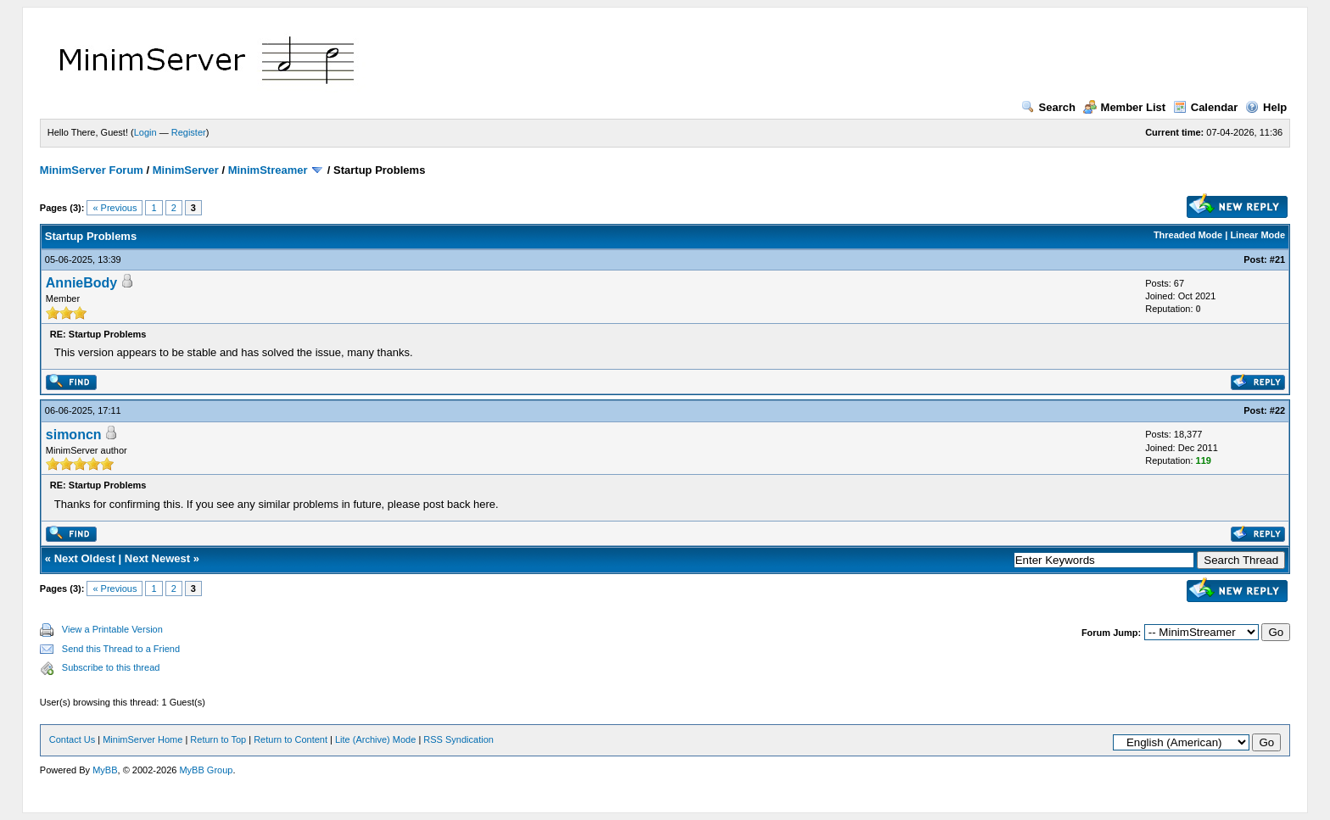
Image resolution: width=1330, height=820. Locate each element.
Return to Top (218, 739)
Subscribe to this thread (111, 667)
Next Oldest (84, 558)
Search (1048, 107)
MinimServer (186, 170)
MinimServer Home (142, 739)
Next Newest (157, 558)
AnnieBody (81, 283)
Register (188, 132)
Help (1266, 107)
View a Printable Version (112, 629)
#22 (1277, 410)
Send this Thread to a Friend (121, 649)
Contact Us (72, 739)
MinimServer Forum (91, 170)
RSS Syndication (458, 739)
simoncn (74, 434)
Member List (1124, 107)
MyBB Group (205, 770)
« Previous (114, 208)
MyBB (104, 770)
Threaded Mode (1188, 235)
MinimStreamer (268, 170)
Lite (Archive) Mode (375, 739)
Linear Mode (1257, 235)
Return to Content (290, 739)
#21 (1277, 259)
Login (145, 132)
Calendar (1205, 107)
